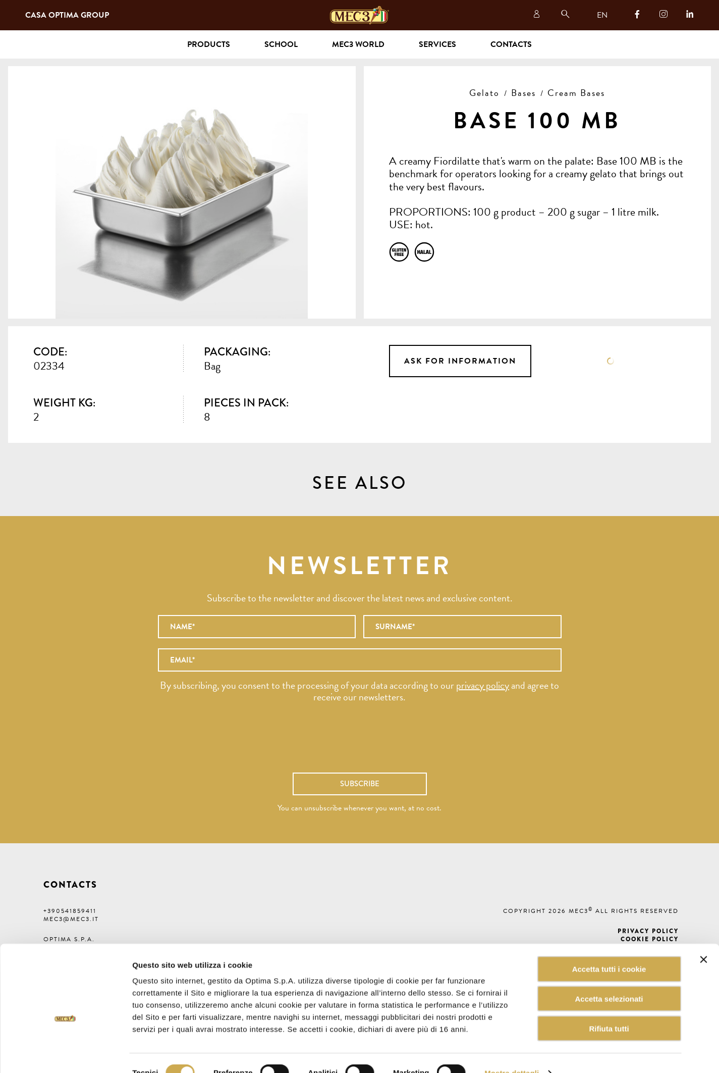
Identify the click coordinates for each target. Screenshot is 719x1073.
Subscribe (359, 783)
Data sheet (610, 361)
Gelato (484, 92)
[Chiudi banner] (703, 939)
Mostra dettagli (511, 1053)
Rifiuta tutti (609, 1008)
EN (602, 15)
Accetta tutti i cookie (609, 949)
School (281, 44)
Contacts (511, 44)
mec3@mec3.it (71, 919)
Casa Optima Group (67, 15)
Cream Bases (576, 92)
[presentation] (359, 742)
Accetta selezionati (609, 979)
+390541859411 (69, 910)
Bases (523, 92)
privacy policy (482, 685)
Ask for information (460, 361)
